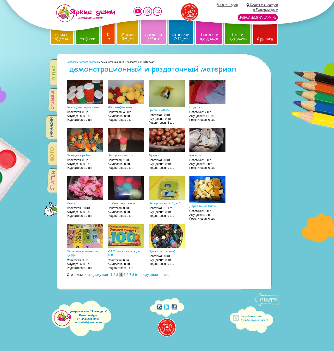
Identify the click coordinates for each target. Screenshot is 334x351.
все (166, 275)
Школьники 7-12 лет (180, 37)
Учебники (87, 39)
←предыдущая (96, 275)
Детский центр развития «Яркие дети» (85, 13)
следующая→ (150, 275)
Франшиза (265, 39)
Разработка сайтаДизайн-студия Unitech (254, 318)
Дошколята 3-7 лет (153, 37)
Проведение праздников (209, 37)
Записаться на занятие (257, 17)
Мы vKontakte (157, 11)
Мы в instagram (147, 11)
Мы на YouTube (137, 11)
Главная (72, 62)
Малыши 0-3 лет (127, 37)
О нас (108, 37)
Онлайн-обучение (62, 37)
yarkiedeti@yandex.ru (88, 322)
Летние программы (238, 37)
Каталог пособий (89, 62)
